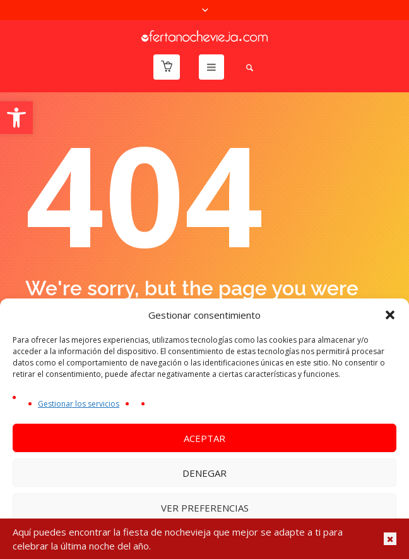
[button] (16, 117)
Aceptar (204, 438)
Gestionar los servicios (78, 403)
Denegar (204, 473)
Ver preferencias (205, 507)
